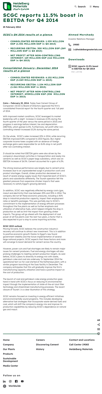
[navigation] (98, 320)
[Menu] (94, 6)
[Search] (80, 6)
